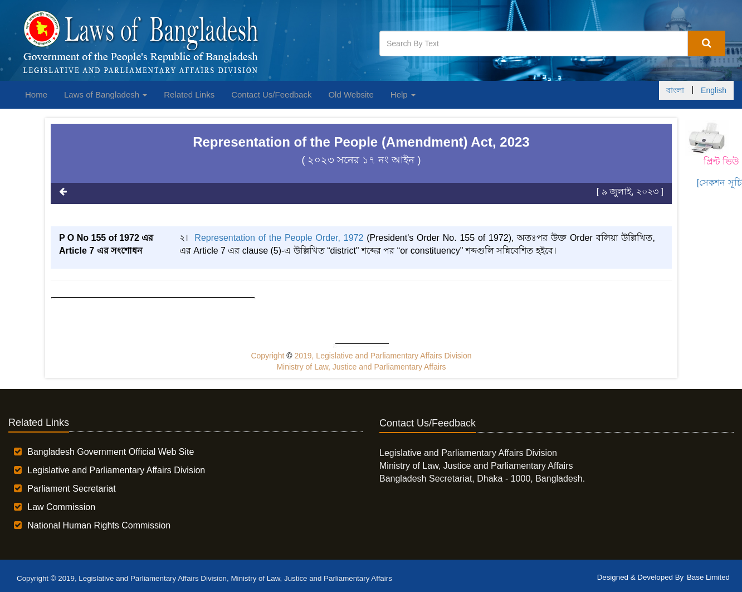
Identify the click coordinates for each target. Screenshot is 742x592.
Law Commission (61, 507)
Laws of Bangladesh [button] (105, 94)
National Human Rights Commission (98, 525)
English (713, 90)
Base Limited (708, 577)
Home (36, 94)
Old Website (350, 94)
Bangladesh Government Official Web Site (110, 452)
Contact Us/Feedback (271, 94)
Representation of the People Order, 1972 (280, 237)
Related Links (189, 94)
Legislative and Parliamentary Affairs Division (116, 470)
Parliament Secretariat (71, 488)
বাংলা (675, 90)
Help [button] (403, 94)
